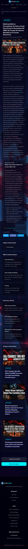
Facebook (13, 235)
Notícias (12, 4)
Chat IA (25, 4)
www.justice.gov (11, 228)
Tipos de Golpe (19, 4)
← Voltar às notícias (14, 459)
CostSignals (14, 535)
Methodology (14, 512)
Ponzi (19, 92)
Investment (7, 20)
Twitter (6, 235)
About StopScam (14, 509)
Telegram (21, 235)
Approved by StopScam (14, 538)
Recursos (7, 4)
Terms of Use (14, 526)
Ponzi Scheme (8, 247)
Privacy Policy (14, 523)
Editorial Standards (14, 515)
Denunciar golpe (14, 464)
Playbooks (14, 520)
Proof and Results (14, 518)
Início (2, 4)
